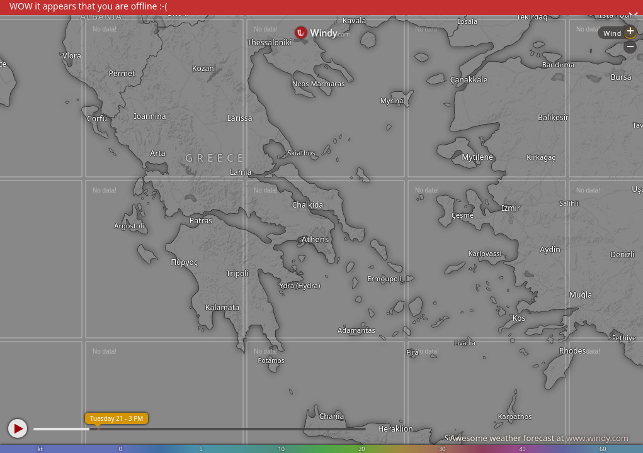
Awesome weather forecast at (539, 438)
